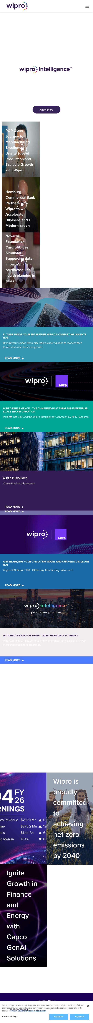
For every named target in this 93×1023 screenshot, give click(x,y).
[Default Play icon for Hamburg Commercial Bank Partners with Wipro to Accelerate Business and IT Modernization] (22, 205)
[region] (46, 1012)
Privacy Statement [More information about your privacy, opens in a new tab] (19, 1011)
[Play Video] (21, 149)
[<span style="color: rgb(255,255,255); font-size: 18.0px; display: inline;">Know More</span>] (46, 109)
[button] (21, 149)
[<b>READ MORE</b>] (14, 358)
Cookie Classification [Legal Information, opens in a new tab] (37, 1011)
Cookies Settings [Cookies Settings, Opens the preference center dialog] (10, 1016)
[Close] (88, 1006)
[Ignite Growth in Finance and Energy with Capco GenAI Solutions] (23, 915)
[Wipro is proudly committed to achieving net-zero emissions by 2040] (70, 818)
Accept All (58, 1017)
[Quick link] (23, 818)
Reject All (79, 1017)
